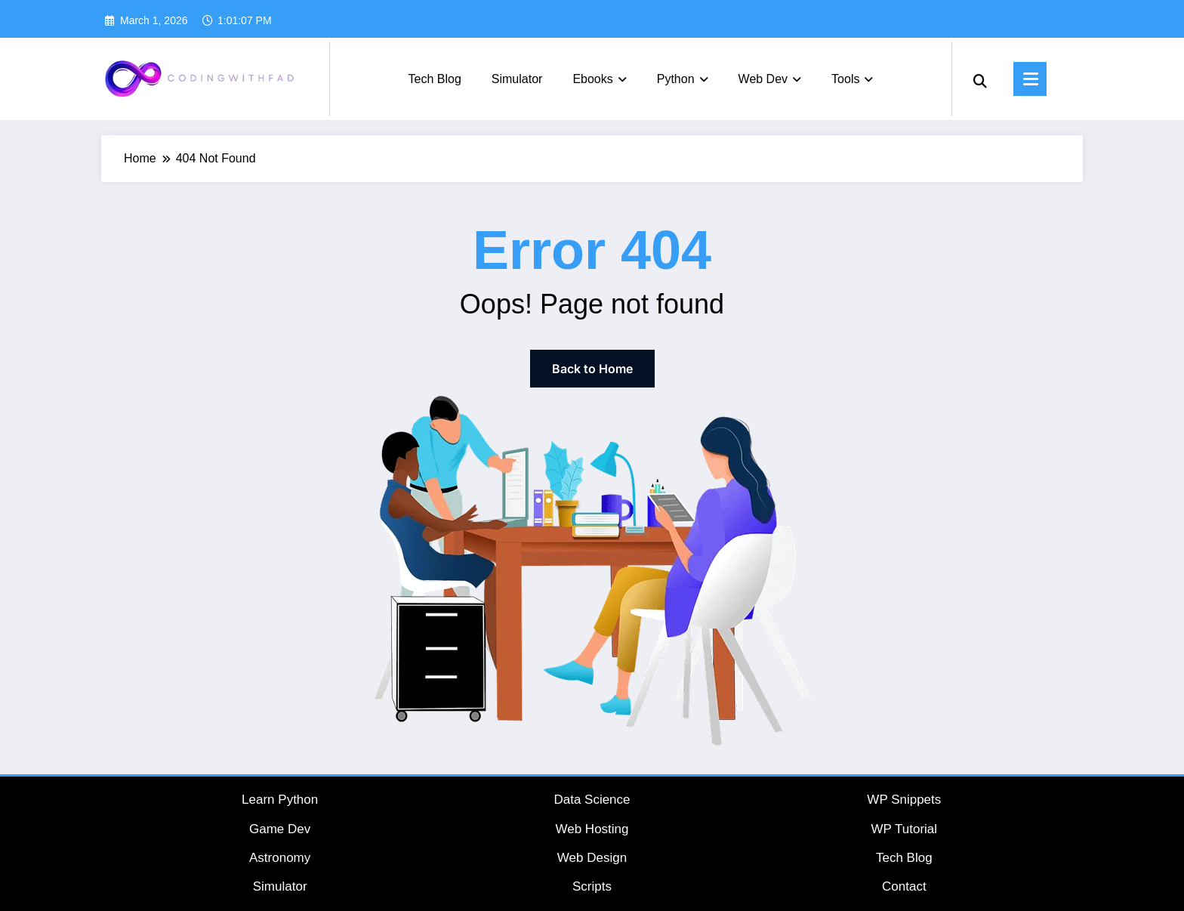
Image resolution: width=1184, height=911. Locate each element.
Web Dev (770, 79)
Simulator (517, 79)
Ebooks (599, 79)
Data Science (591, 799)
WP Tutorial (904, 829)
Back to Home (592, 368)
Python (682, 79)
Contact (904, 886)
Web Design (592, 858)
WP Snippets (904, 799)
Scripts (592, 886)
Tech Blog (435, 79)
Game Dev (279, 829)
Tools (852, 79)
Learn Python (280, 799)
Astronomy (279, 858)
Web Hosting (591, 829)
